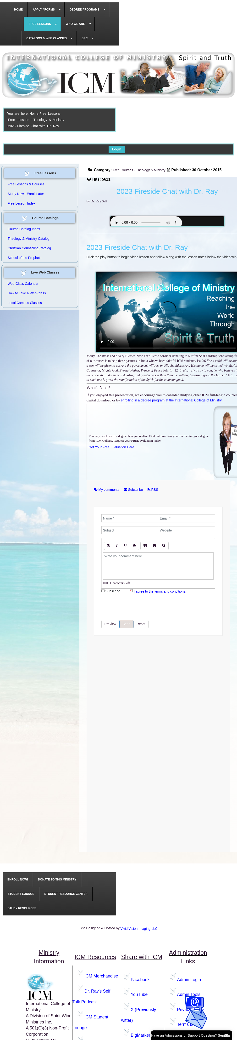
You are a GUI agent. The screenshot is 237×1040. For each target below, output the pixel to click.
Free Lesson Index (21, 203)
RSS (153, 489)
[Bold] (108, 546)
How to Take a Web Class (27, 293)
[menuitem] (18, 9)
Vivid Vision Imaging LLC (139, 929)
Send (126, 624)
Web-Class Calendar (23, 284)
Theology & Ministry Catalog (29, 238)
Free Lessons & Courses (26, 184)
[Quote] (145, 546)
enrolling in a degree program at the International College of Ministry (171, 400)
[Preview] (164, 546)
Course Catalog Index (24, 229)
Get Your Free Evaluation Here (111, 447)
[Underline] (125, 546)
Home (33, 113)
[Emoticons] (154, 546)
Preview (110, 624)
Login (116, 149)
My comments (107, 489)
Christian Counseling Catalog (29, 248)
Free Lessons (50, 113)
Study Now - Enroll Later (26, 194)
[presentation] (137, 607)
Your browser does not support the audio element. (146, 222)
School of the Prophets (25, 258)
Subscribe (134, 489)
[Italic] (117, 546)
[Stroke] (134, 546)
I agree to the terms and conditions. (160, 591)
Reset (141, 624)
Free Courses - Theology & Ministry (139, 170)
